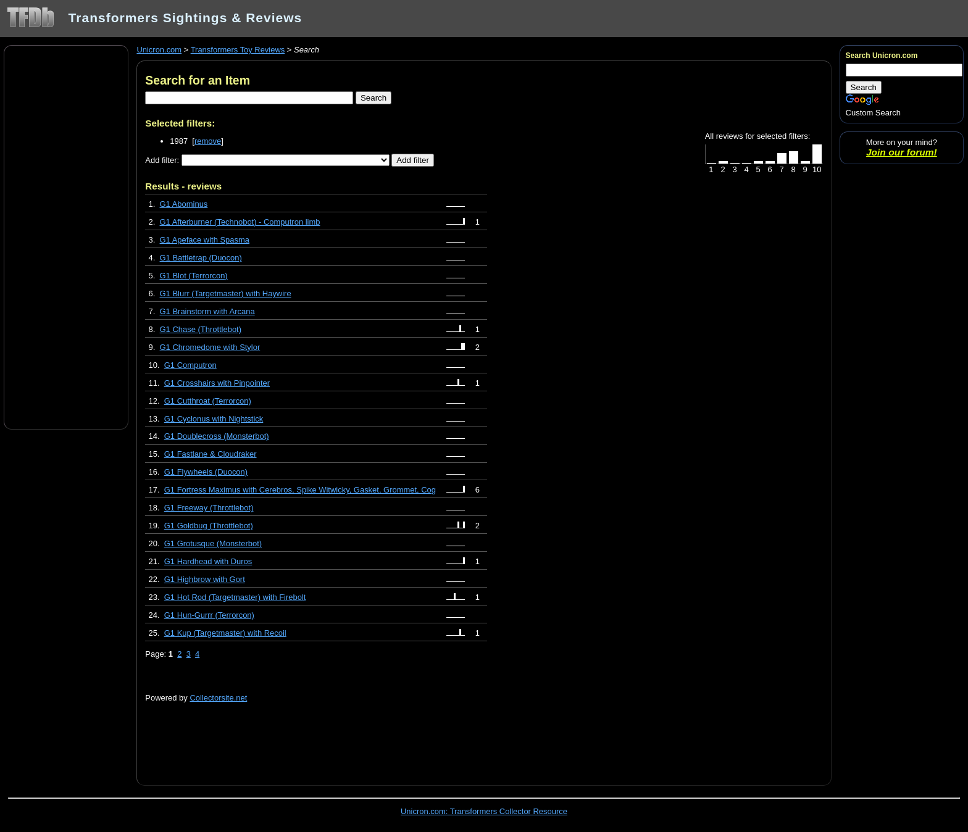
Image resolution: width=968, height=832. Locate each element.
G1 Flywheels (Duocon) (206, 471)
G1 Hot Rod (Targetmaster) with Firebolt (235, 597)
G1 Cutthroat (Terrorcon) (207, 401)
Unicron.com (159, 49)
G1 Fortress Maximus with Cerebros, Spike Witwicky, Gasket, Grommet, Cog (300, 489)
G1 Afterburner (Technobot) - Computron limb (240, 222)
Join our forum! (901, 152)
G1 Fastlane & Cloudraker (210, 454)
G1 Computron (190, 365)
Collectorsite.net (218, 697)
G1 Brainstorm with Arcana (207, 311)
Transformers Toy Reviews (238, 49)
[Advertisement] (66, 236)
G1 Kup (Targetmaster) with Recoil (225, 633)
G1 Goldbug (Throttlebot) (208, 525)
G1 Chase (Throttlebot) (200, 329)
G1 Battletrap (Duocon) (201, 257)
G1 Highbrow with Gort (204, 579)
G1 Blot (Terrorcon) (194, 275)
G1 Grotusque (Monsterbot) (213, 543)
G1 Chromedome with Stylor (210, 347)
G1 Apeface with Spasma (204, 239)
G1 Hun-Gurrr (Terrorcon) (209, 615)
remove (207, 141)
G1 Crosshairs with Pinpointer (217, 383)
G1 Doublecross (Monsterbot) (216, 436)
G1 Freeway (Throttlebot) (209, 507)
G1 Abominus (184, 204)
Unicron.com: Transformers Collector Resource (484, 811)
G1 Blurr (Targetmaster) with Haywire (225, 293)
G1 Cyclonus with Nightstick (214, 418)
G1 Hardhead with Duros (208, 561)
